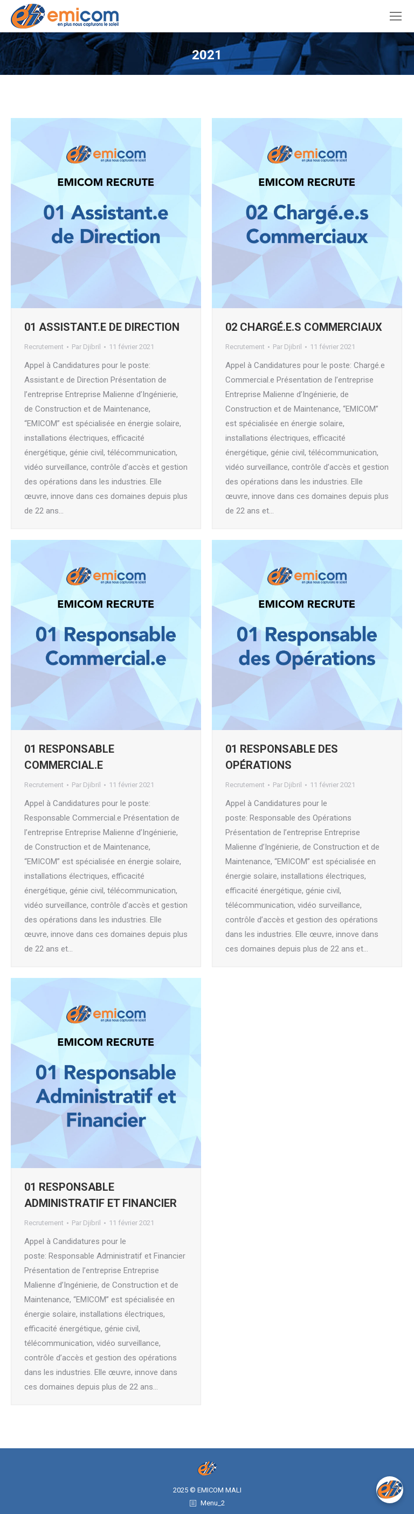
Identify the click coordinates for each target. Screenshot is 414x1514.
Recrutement (44, 347)
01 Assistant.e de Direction (102, 327)
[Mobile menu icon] (395, 16)
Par (86, 347)
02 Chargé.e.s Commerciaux (303, 327)
